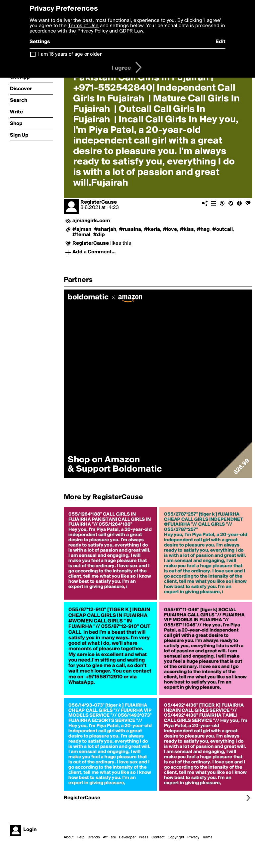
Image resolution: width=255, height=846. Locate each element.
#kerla (152, 229)
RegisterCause (98, 202)
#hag (203, 229)
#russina (130, 229)
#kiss (187, 229)
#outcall (222, 229)
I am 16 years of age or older (70, 54)
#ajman (81, 229)
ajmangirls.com (91, 221)
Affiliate (109, 837)
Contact (158, 837)
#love (170, 229)
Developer (127, 837)
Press (143, 837)
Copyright (176, 837)
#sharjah (105, 229)
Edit (220, 41)
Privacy (193, 837)
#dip (99, 234)
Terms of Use (83, 26)
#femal (81, 234)
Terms (207, 837)
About (69, 837)
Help (81, 837)
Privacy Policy (92, 31)
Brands (94, 837)
